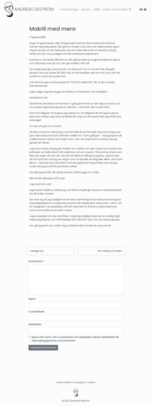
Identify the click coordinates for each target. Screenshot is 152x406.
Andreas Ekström (34, 9)
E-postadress (36, 311)
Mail (58, 382)
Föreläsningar (69, 9)
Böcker (86, 9)
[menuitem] (141, 9)
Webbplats (35, 324)
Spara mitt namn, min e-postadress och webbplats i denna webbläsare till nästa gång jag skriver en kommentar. (74, 338)
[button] (130, 9)
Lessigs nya (36, 250)
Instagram (80, 382)
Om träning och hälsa (110, 250)
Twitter (91, 382)
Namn (31, 299)
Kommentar (36, 261)
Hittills (96, 9)
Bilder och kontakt (115, 9)
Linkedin (67, 382)
